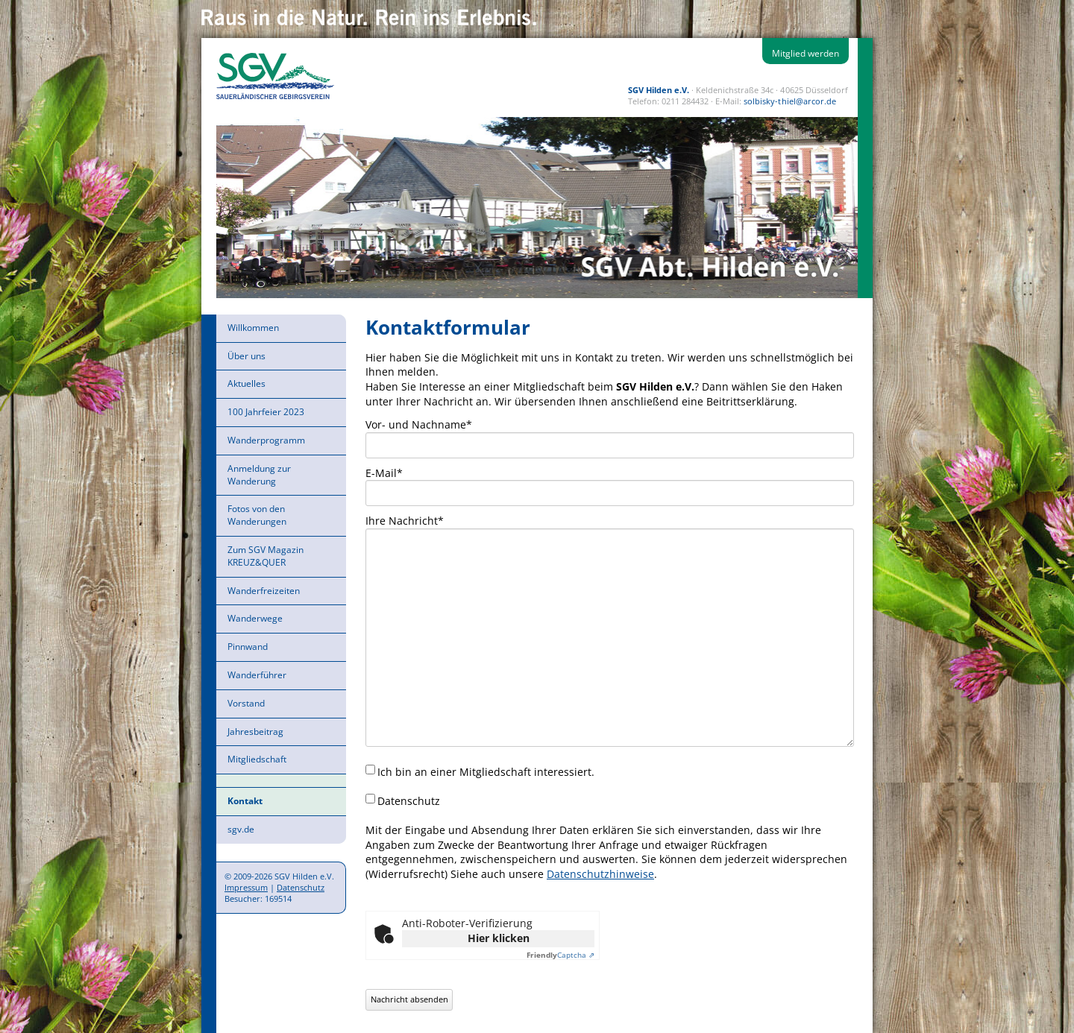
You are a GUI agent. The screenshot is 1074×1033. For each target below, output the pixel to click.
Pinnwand (247, 646)
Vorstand (246, 703)
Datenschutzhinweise (600, 874)
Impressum (246, 887)
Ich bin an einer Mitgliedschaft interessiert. (485, 772)
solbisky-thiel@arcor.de (789, 101)
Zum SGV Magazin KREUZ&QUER (265, 556)
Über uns (246, 356)
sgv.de (240, 829)
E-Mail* (384, 473)
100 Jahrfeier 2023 (265, 411)
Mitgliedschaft (256, 759)
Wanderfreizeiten (263, 590)
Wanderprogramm (266, 440)
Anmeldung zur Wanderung (259, 474)
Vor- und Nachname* (418, 424)
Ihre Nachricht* (404, 521)
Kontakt (245, 801)
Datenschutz (300, 887)
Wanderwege (255, 618)
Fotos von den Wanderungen (256, 515)
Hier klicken (499, 938)
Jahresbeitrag (255, 731)
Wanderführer (256, 675)
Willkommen (253, 327)
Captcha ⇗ (560, 955)
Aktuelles (246, 383)
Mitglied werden (805, 53)
